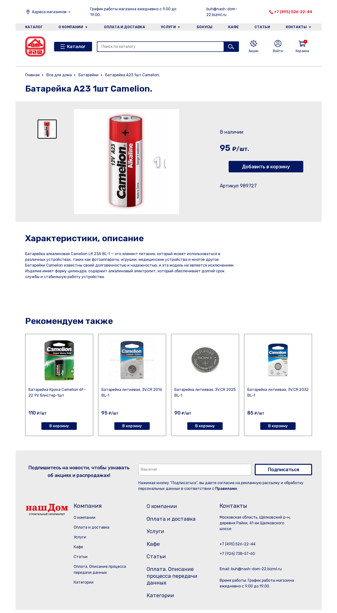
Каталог (34, 27)
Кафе (233, 27)
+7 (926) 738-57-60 (237, 553)
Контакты (297, 27)
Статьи (262, 27)
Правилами (226, 488)
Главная (32, 75)
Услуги (168, 27)
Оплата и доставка (124, 27)
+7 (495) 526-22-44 (293, 12)
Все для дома (59, 75)
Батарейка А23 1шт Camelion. (132, 75)
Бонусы (204, 27)
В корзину (59, 426)
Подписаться (283, 469)
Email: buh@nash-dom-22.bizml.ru (251, 569)
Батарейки (88, 75)
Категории (84, 582)
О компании (71, 27)
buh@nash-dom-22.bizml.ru (221, 12)
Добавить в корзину (266, 167)
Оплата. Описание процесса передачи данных (174, 578)
